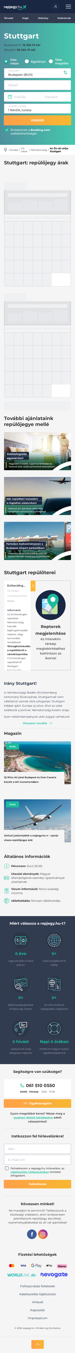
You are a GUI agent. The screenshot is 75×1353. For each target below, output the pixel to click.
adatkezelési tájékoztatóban (30, 1171)
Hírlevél (37, 1302)
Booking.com (40, 130)
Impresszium (37, 1318)
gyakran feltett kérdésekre (33, 1117)
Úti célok (24, 150)
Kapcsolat (37, 1310)
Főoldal (13, 149)
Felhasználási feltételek (37, 1286)
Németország (39, 149)
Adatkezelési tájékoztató (37, 1294)
